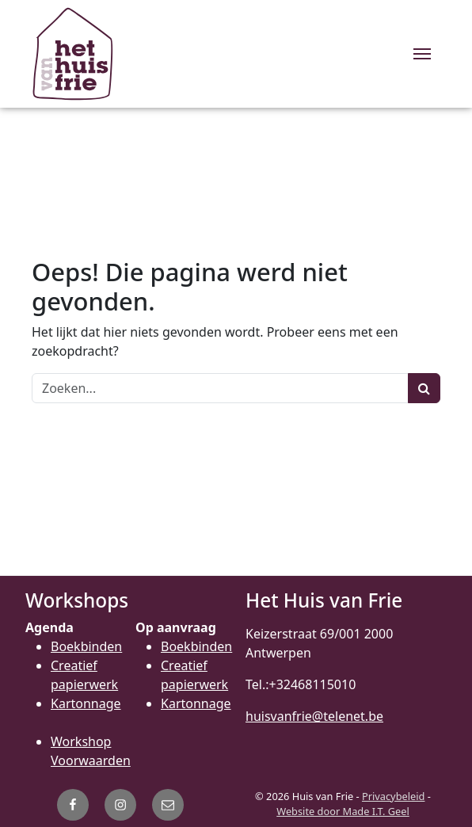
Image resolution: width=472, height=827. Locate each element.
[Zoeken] (220, 388)
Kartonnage (86, 703)
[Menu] (422, 54)
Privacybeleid (393, 796)
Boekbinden (86, 646)
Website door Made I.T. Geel (342, 811)
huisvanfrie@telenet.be (314, 716)
